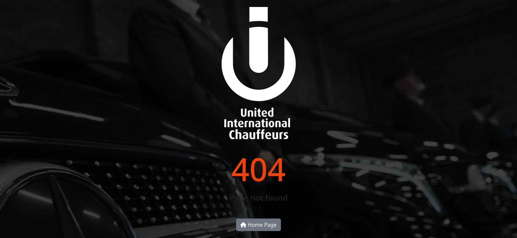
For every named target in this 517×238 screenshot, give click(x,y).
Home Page (258, 224)
